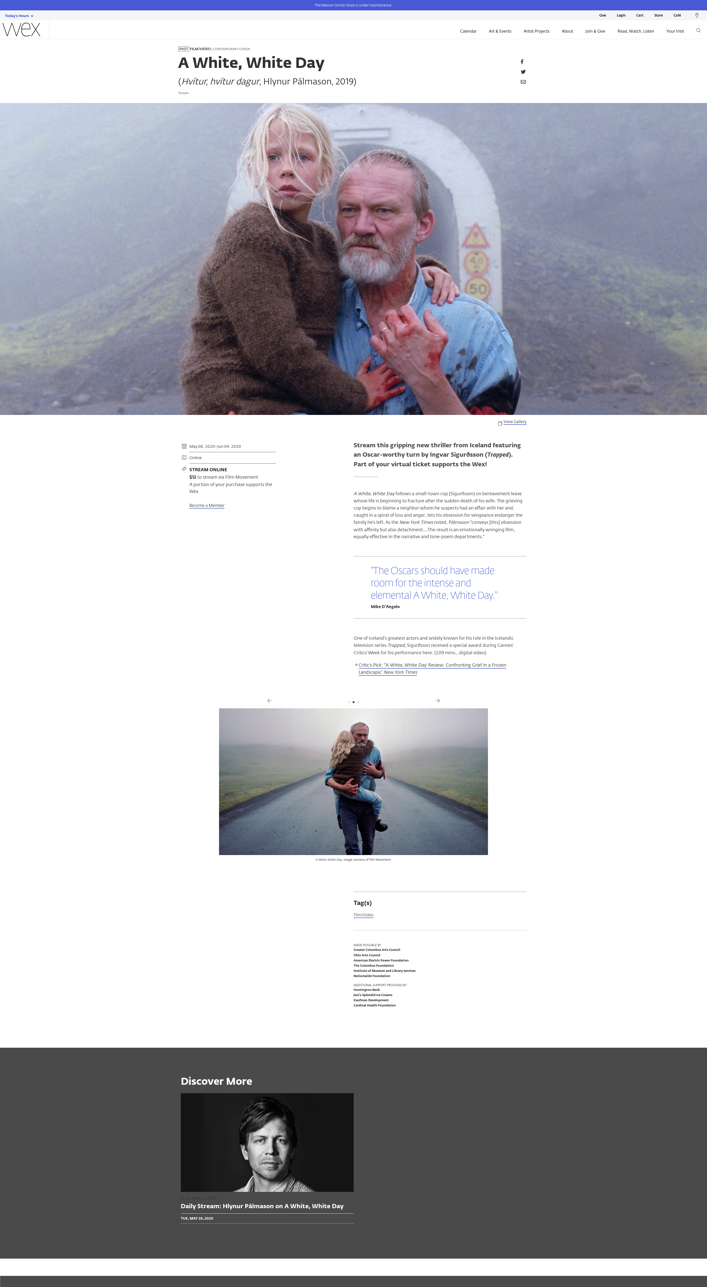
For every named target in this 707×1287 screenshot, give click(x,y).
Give (602, 15)
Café (677, 15)
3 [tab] (358, 702)
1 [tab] (349, 702)
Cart (640, 15)
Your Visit (675, 31)
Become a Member (206, 505)
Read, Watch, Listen (636, 31)
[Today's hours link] (17, 16)
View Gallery (515, 421)
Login (621, 15)
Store (658, 15)
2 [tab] (354, 702)
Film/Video (365, 915)
